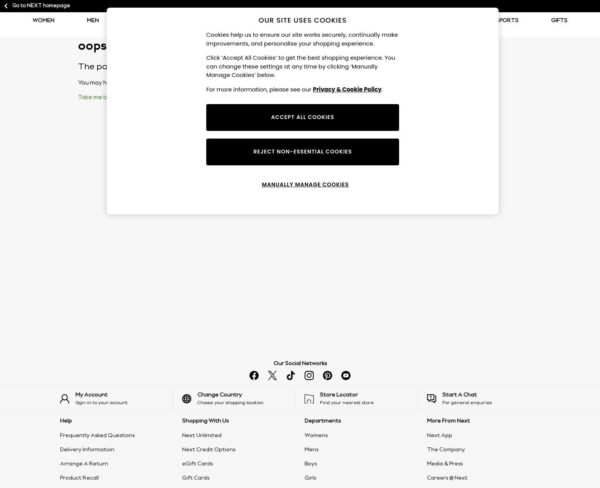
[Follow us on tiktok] (290, 375)
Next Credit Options (208, 449)
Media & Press (445, 464)
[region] (303, 111)
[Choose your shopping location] (238, 399)
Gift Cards (195, 478)
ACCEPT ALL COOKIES (302, 117)
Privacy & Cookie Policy (347, 89)
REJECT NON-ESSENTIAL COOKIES (302, 151)
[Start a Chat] (483, 399)
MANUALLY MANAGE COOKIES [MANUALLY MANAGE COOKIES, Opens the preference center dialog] (305, 184)
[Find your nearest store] (361, 399)
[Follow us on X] (272, 375)
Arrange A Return (84, 464)
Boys (311, 464)
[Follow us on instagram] (309, 375)
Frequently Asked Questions (97, 435)
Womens (316, 435)
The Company (446, 449)
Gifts (559, 20)
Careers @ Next (447, 478)
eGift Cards (197, 464)
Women (43, 20)
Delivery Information (87, 449)
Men (93, 20)
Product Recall (79, 478)
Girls (310, 478)
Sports (507, 20)
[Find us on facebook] (254, 375)
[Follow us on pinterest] (327, 375)
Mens (311, 449)
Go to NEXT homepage (36, 6)
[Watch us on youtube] (346, 375)
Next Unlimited (202, 435)
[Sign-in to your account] (116, 399)
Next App (439, 435)
